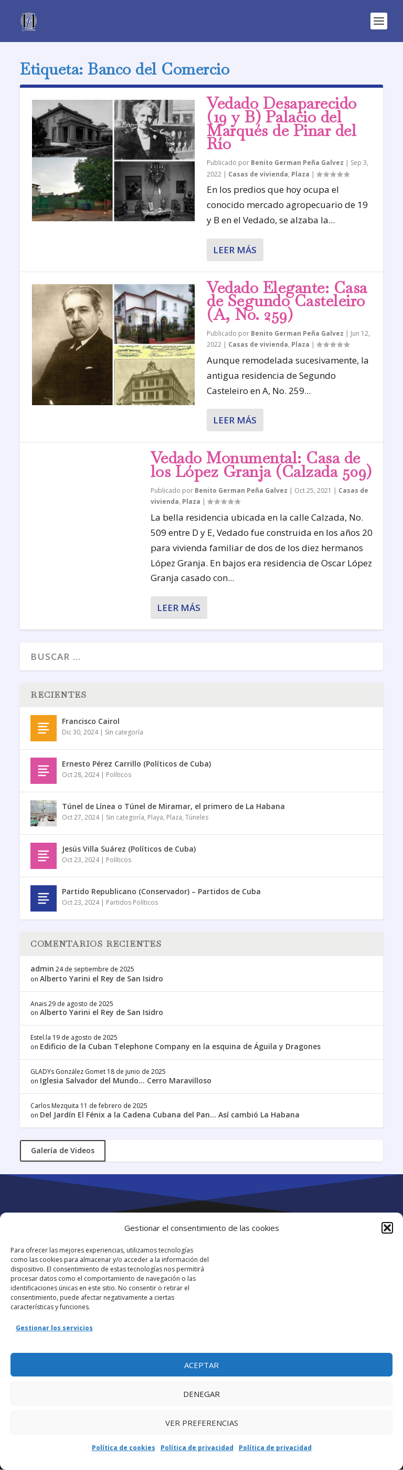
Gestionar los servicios (54, 1327)
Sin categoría (124, 732)
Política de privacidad (197, 1447)
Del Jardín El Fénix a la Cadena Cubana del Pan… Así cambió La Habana (170, 1115)
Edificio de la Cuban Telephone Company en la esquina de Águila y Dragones (180, 1046)
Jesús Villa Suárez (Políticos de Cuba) (129, 849)
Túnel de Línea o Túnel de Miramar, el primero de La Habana (173, 806)
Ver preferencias (201, 1422)
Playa (155, 817)
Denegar (201, 1394)
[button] (387, 1228)
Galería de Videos (62, 1150)
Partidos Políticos (132, 902)
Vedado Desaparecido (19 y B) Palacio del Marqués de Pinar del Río (282, 123)
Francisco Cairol (91, 721)
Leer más (235, 250)
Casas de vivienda (258, 174)
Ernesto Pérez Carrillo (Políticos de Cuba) (136, 764)
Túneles (196, 817)
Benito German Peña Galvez (297, 162)
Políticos (118, 774)
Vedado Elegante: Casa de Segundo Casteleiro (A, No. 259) (287, 301)
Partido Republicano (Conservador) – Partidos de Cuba (161, 891)
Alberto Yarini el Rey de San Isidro (101, 979)
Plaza (300, 174)
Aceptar (201, 1365)
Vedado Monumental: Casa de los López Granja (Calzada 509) (261, 465)
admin (42, 969)
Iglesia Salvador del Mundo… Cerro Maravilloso (125, 1080)
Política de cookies (123, 1447)
